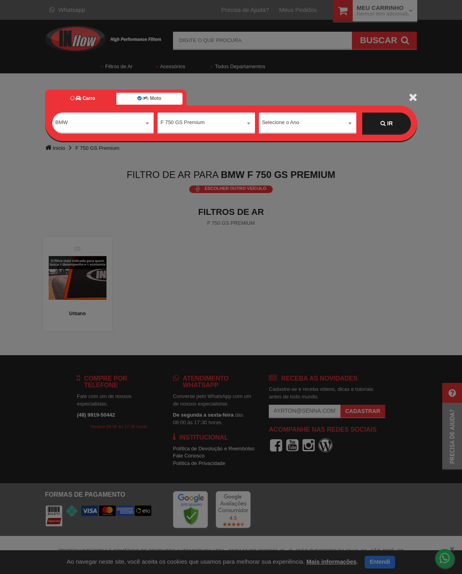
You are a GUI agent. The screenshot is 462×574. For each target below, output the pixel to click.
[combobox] (103, 124)
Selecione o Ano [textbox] (280, 123)
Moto (149, 98)
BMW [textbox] (61, 123)
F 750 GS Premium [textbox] (183, 123)
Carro (82, 98)
